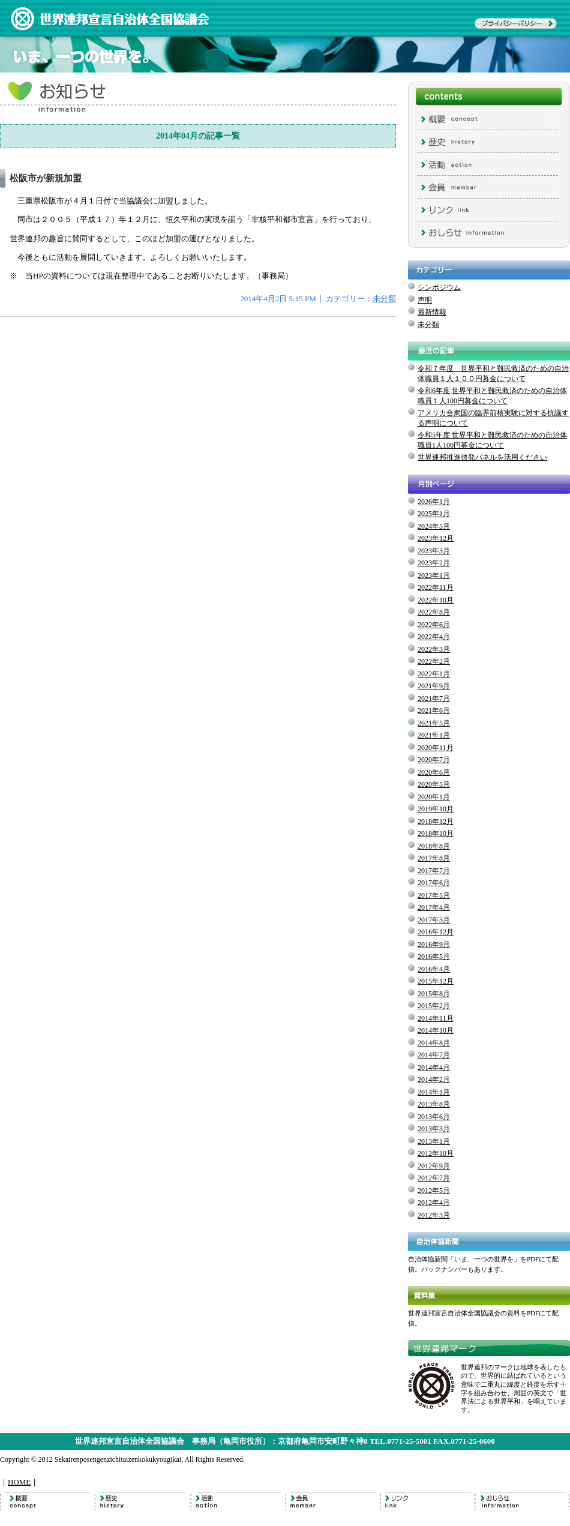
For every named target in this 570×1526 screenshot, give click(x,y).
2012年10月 (436, 1153)
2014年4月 (434, 1067)
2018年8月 (434, 846)
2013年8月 (434, 1104)
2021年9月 (434, 686)
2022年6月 (434, 624)
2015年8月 (434, 994)
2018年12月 (436, 821)
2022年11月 (436, 587)
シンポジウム (439, 287)
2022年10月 (436, 600)
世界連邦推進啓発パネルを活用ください (482, 457)
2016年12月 (436, 932)
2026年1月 (434, 501)
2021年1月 (434, 735)
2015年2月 (434, 1006)
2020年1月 (434, 797)
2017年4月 (434, 907)
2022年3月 (434, 649)
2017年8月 (434, 858)
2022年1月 (434, 674)
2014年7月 (434, 1055)
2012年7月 (434, 1178)
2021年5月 (434, 723)
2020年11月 (436, 747)
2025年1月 (434, 513)
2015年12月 (436, 981)
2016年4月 (434, 969)
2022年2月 (434, 661)
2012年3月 (434, 1215)
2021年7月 (434, 698)
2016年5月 (434, 956)
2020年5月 (434, 784)
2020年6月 (434, 772)
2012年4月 (434, 1202)
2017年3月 (434, 920)
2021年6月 (434, 710)
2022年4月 (434, 636)
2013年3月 (434, 1129)
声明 (425, 300)
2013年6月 (434, 1117)
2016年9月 (434, 944)
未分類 (384, 298)
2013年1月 (434, 1141)
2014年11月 (436, 1018)
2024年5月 (434, 526)
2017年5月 (434, 895)
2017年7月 (434, 871)
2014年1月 (434, 1092)
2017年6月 (434, 883)
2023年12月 (436, 538)
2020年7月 (434, 759)
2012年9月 (434, 1166)
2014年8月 (434, 1043)
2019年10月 (436, 809)
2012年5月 (434, 1190)
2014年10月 (436, 1030)
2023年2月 (434, 563)
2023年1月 (434, 575)
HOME (19, 1481)
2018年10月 (436, 833)
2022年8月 (434, 612)
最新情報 (432, 312)
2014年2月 (434, 1079)
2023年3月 (434, 551)
